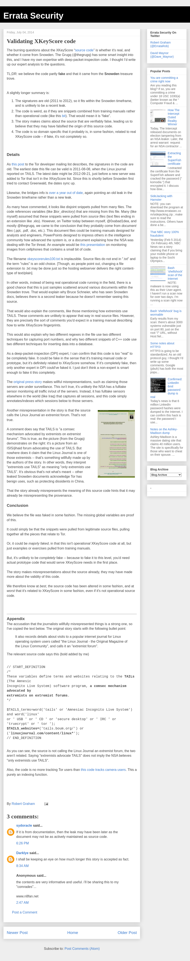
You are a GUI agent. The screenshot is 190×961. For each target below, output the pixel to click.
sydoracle (24, 825)
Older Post (127, 932)
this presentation (92, 245)
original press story (28, 382)
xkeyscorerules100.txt (43, 259)
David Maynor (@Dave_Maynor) (162, 54)
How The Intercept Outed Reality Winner (174, 117)
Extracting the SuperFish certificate (174, 158)
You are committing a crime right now (164, 79)
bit (63, 116)
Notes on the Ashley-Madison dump (164, 431)
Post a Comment (24, 912)
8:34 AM (22, 866)
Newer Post (17, 932)
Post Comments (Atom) (82, 948)
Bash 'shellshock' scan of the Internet (175, 273)
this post (18, 164)
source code (84, 50)
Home (72, 932)
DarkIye (22, 853)
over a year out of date (66, 193)
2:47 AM (22, 902)
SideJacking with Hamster (161, 197)
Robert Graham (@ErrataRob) (160, 44)
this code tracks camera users (103, 770)
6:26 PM (22, 843)
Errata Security (33, 15)
